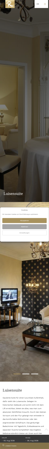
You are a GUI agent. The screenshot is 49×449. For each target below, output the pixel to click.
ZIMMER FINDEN (10, 446)
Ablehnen (24, 227)
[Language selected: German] (37, 4)
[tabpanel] (24, 292)
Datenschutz (19, 238)
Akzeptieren (24, 220)
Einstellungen (24, 233)
